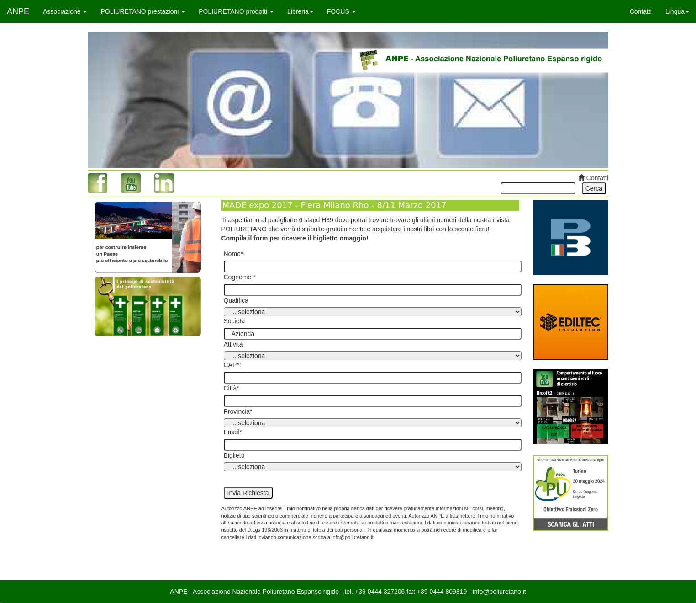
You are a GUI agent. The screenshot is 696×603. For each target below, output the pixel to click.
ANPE (18, 11)
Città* (231, 388)
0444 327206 (386, 591)
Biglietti (234, 455)
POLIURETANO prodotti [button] (236, 11)
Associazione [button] (65, 11)
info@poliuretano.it (499, 591)
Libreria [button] (300, 11)
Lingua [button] (677, 11)
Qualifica (236, 300)
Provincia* (238, 411)
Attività (233, 344)
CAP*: (232, 364)
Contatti (641, 11)
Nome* (233, 253)
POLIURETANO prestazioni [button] (142, 11)
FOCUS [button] (341, 11)
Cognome (238, 277)
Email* (233, 432)
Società (234, 321)
